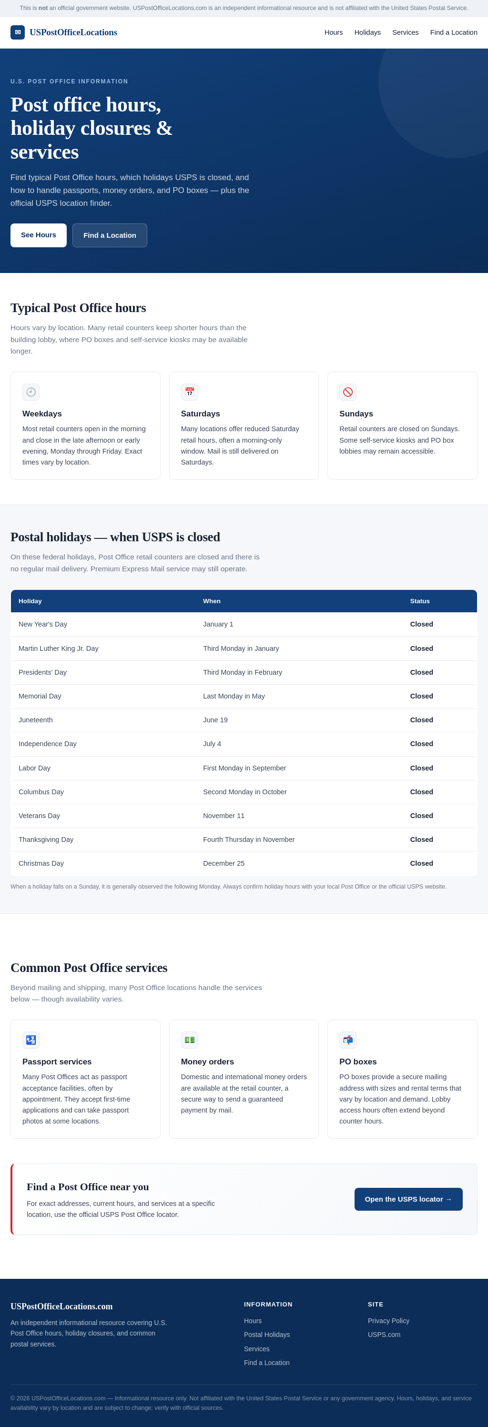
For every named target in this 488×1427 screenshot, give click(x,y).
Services (405, 32)
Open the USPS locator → (408, 1199)
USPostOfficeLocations (63, 32)
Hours (334, 32)
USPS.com (384, 1334)
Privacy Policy (388, 1321)
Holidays (368, 32)
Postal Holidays (267, 1334)
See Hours (38, 235)
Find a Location (454, 32)
